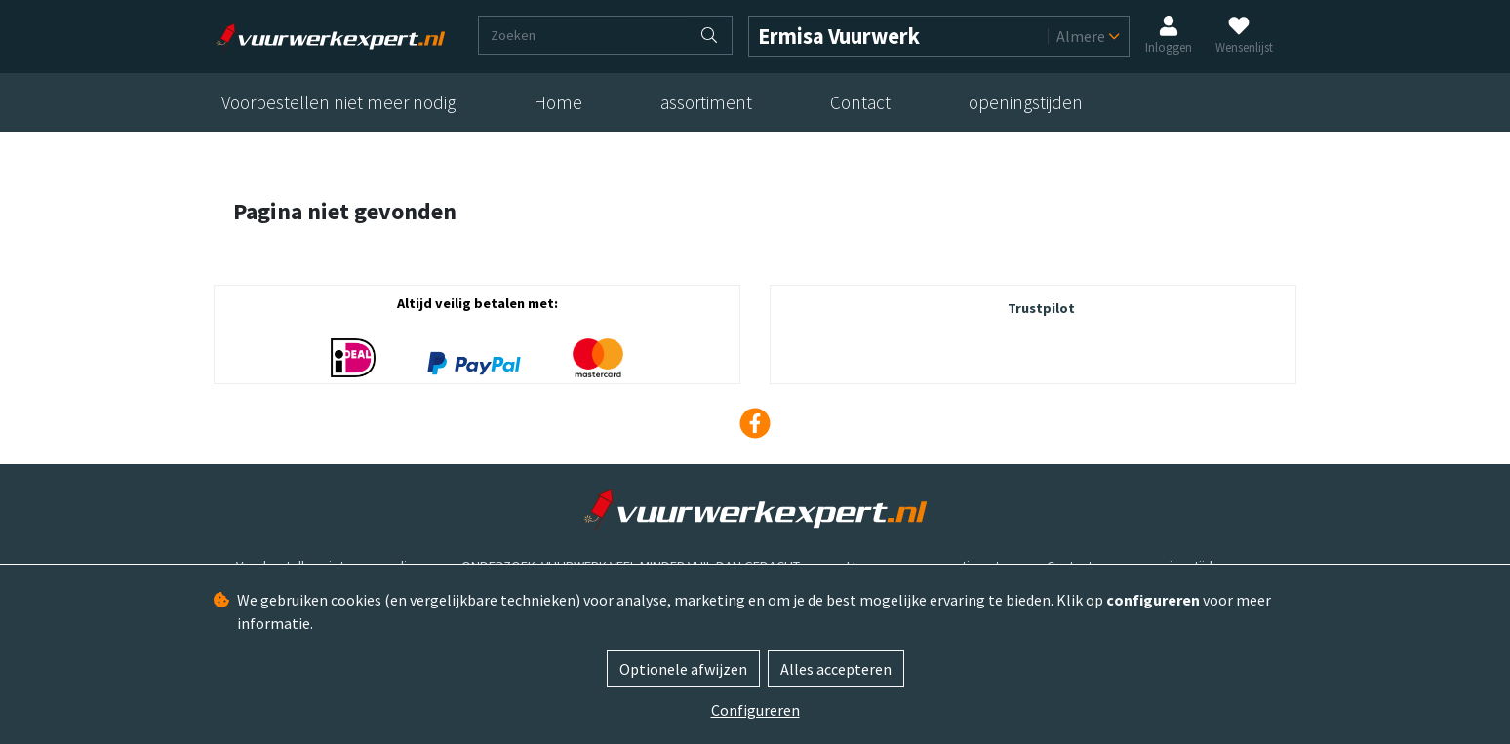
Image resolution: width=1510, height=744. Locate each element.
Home (558, 102)
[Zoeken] (583, 35)
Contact (860, 102)
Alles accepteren (836, 669)
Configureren (755, 710)
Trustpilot (1041, 308)
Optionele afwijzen (683, 669)
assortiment (706, 102)
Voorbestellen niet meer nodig (338, 102)
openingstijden (1026, 102)
